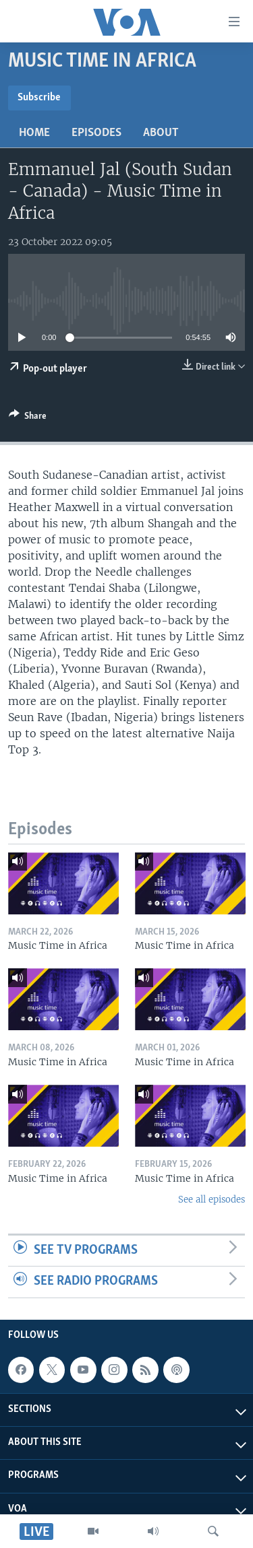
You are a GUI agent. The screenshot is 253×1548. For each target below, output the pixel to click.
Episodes (96, 133)
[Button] (28, 418)
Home (34, 133)
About (161, 133)
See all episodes (211, 1199)
